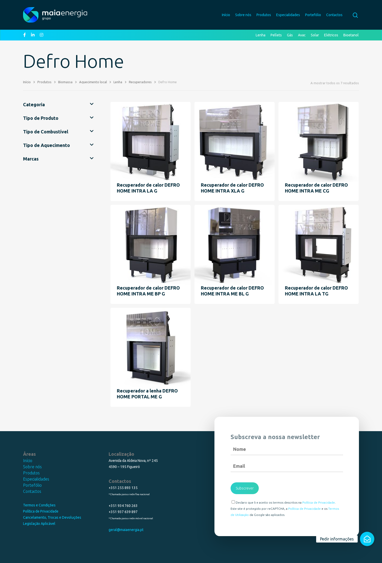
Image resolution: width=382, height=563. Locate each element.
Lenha (260, 35)
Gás (290, 35)
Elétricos (331, 35)
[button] (367, 539)
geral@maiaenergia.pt (126, 530)
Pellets (276, 35)
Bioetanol (351, 35)
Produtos (263, 15)
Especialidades (288, 15)
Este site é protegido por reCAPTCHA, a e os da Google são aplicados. (285, 511)
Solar (315, 35)
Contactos (334, 15)
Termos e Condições (39, 505)
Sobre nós (243, 15)
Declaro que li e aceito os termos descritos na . (284, 502)
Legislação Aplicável (39, 524)
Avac (302, 35)
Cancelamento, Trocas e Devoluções (52, 517)
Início (226, 15)
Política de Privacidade (40, 511)
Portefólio (313, 15)
